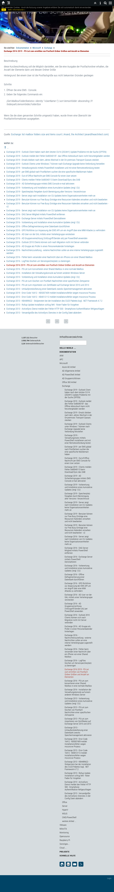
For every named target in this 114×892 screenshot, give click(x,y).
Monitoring (64, 832)
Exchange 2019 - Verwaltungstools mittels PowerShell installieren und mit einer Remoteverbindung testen (53, 167)
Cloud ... (63, 847)
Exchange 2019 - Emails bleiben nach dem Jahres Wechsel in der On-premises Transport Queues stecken (52, 160)
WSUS (64, 813)
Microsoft (37, 48)
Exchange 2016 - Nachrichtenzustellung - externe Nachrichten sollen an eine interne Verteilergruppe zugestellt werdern (78, 640)
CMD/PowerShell (69, 817)
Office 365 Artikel (69, 382)
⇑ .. (6, 147)
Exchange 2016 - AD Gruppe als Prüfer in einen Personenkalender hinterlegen (40, 246)
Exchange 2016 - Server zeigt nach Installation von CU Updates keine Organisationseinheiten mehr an (50, 210)
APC (61, 359)
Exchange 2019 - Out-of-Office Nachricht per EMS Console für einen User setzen (41, 175)
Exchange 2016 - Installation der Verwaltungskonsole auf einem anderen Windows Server (45, 273)
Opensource (65, 836)
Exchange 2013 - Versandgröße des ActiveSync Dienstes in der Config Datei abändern (43, 312)
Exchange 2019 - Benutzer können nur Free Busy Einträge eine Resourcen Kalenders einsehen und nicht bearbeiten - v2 (78, 529)
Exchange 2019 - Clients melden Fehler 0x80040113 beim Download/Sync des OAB (43, 179)
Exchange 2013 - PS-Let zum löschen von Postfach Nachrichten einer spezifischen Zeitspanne (47, 281)
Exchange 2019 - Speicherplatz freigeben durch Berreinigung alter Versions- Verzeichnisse (46, 191)
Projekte (64, 852)
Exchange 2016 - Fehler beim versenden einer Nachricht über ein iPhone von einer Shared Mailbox (49, 257)
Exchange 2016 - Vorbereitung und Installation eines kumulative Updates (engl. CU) (43, 222)
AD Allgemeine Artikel (71, 371)
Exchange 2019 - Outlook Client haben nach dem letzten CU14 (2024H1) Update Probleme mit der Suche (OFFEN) (56, 152)
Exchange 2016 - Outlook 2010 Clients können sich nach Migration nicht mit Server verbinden (47, 242)
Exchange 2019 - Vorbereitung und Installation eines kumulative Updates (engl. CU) (43, 187)
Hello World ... (68, 348)
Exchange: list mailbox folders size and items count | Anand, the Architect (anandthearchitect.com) (60, 134)
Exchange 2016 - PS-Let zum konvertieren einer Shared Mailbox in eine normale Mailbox (45, 269)
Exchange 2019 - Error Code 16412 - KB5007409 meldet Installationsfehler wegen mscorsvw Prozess (51, 292)
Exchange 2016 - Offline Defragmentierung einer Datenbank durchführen (38, 226)
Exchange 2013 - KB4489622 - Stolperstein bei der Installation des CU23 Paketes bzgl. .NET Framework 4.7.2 (54, 300)
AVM (61, 355)
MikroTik (63, 828)
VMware (63, 825)
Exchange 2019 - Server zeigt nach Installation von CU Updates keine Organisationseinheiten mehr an (50, 195)
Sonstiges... (64, 844)
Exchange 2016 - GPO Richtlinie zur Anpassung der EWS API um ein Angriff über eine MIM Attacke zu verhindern (55, 230)
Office (64, 802)
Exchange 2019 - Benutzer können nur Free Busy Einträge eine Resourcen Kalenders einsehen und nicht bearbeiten (56, 199)
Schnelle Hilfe (68, 855)
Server (64, 806)
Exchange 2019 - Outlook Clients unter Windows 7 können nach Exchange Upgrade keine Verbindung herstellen (55, 163)
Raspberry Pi (65, 840)
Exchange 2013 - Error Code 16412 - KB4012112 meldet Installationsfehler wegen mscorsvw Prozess (51, 297)
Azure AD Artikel (69, 367)
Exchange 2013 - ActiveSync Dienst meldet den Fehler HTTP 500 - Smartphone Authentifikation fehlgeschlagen (55, 308)
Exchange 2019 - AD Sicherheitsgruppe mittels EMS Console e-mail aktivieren (40, 183)
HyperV (65, 810)
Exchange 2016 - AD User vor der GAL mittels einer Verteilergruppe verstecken (40, 234)
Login (109, 878)
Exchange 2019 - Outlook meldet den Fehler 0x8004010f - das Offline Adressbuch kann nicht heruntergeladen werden (58, 156)
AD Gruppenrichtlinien (71, 378)
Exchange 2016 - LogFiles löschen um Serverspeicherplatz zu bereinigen (38, 261)
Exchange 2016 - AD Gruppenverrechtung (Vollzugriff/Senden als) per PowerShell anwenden (46, 238)
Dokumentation (22, 48)
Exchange (48, 48)
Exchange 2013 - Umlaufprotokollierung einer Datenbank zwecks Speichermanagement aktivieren (49, 289)
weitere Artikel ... (69, 821)
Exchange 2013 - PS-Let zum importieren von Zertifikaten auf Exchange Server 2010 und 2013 (47, 285)
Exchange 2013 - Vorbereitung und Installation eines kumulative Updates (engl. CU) (43, 277)
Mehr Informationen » (16, 9)
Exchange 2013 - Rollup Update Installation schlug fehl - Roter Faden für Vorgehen (42, 304)
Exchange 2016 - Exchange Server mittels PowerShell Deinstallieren (36, 218)
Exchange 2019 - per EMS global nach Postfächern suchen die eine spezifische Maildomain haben (49, 171)
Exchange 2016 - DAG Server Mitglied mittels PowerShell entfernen (35, 214)
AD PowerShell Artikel (71, 374)
